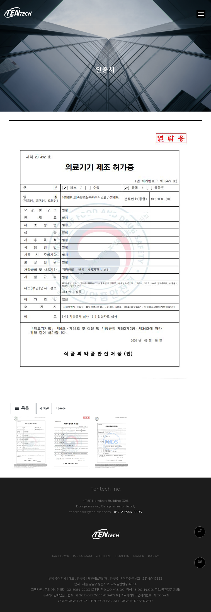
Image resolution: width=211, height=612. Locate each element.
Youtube (103, 556)
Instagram (82, 556)
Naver (138, 556)
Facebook (60, 556)
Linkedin (122, 556)
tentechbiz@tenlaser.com (90, 512)
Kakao (153, 556)
